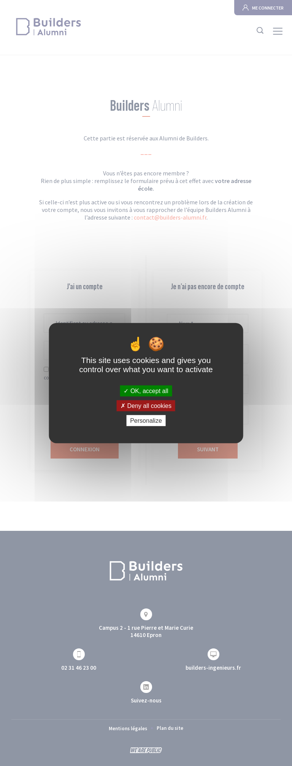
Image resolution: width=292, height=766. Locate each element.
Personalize (146, 420)
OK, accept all (146, 390)
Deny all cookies (146, 405)
